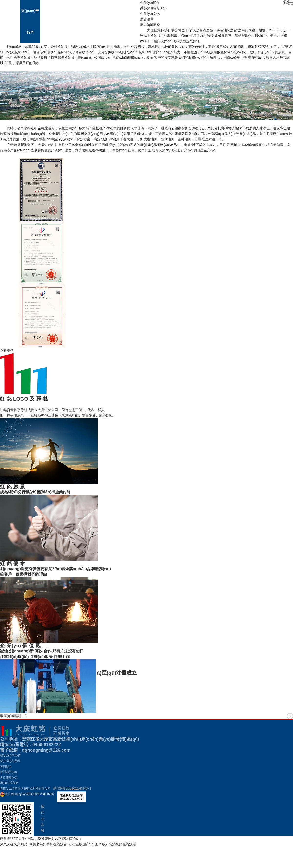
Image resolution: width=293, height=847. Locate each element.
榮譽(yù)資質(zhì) (153, 8)
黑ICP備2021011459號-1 (72, 788)
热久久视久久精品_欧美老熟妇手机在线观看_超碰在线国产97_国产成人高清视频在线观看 (68, 844)
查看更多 (7, 350)
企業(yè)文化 (150, 14)
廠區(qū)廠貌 (150, 25)
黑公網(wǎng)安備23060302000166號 (27, 794)
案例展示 (70, 11)
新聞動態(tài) (90, 21)
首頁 (10, 11)
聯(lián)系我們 (130, 21)
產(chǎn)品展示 (50, 21)
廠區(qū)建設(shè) (14, 722)
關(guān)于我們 (30, 21)
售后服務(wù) (110, 21)
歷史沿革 (147, 19)
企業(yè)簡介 (150, 3)
